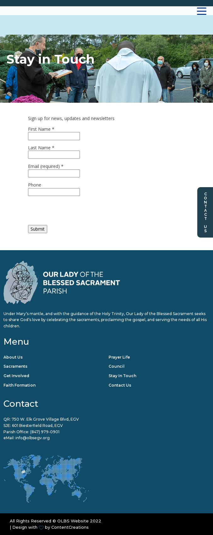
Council (117, 366)
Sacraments (15, 366)
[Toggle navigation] (202, 11)
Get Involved (16, 375)
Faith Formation (19, 385)
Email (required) (46, 166)
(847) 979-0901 (44, 431)
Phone (34, 185)
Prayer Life (119, 357)
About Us (13, 357)
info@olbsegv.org (32, 437)
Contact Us (205, 212)
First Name (41, 129)
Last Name (41, 148)
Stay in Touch (122, 375)
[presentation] (76, 212)
